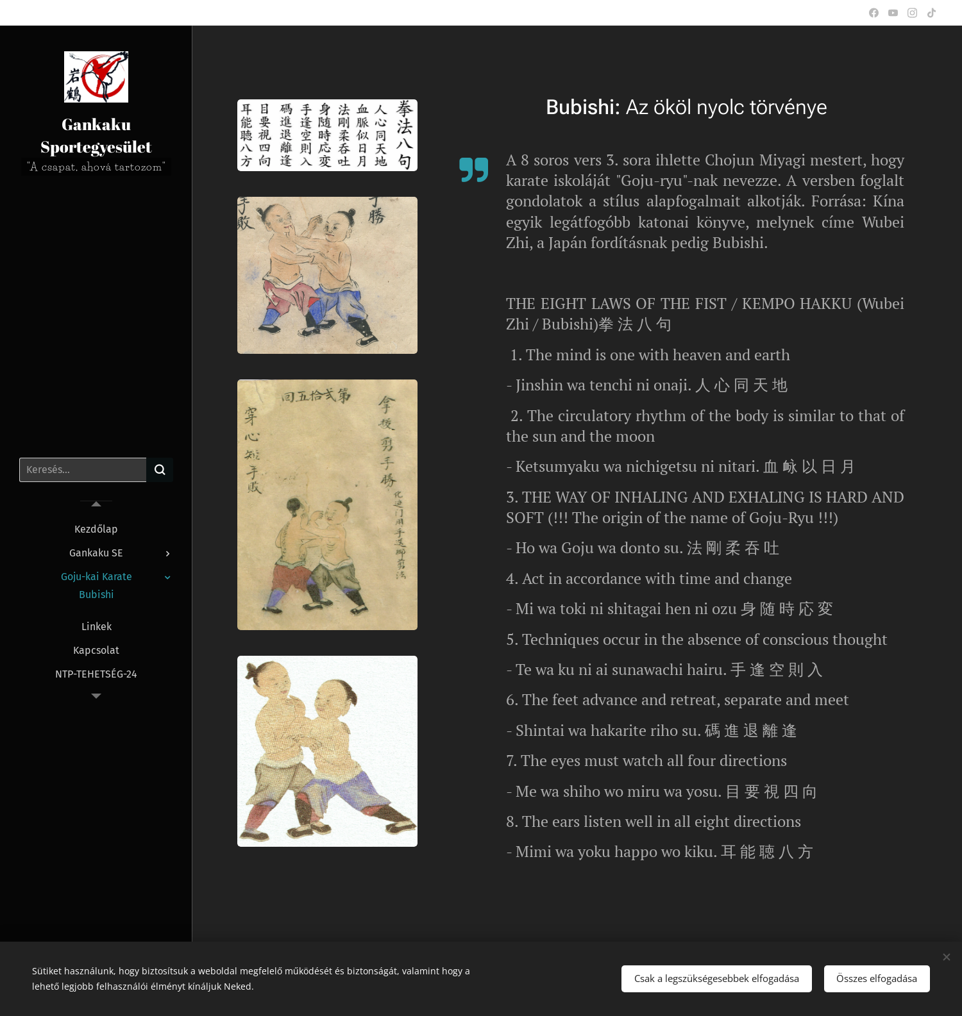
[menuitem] (96, 529)
